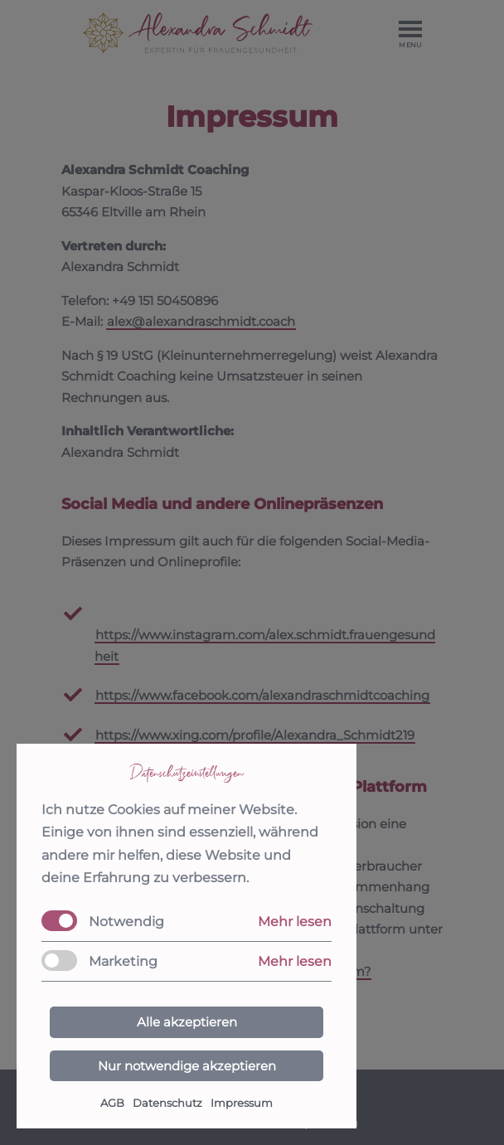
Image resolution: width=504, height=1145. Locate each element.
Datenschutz (167, 1102)
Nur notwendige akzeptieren (187, 1066)
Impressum (242, 1102)
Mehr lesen (295, 921)
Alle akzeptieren (187, 1022)
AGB (112, 1102)
